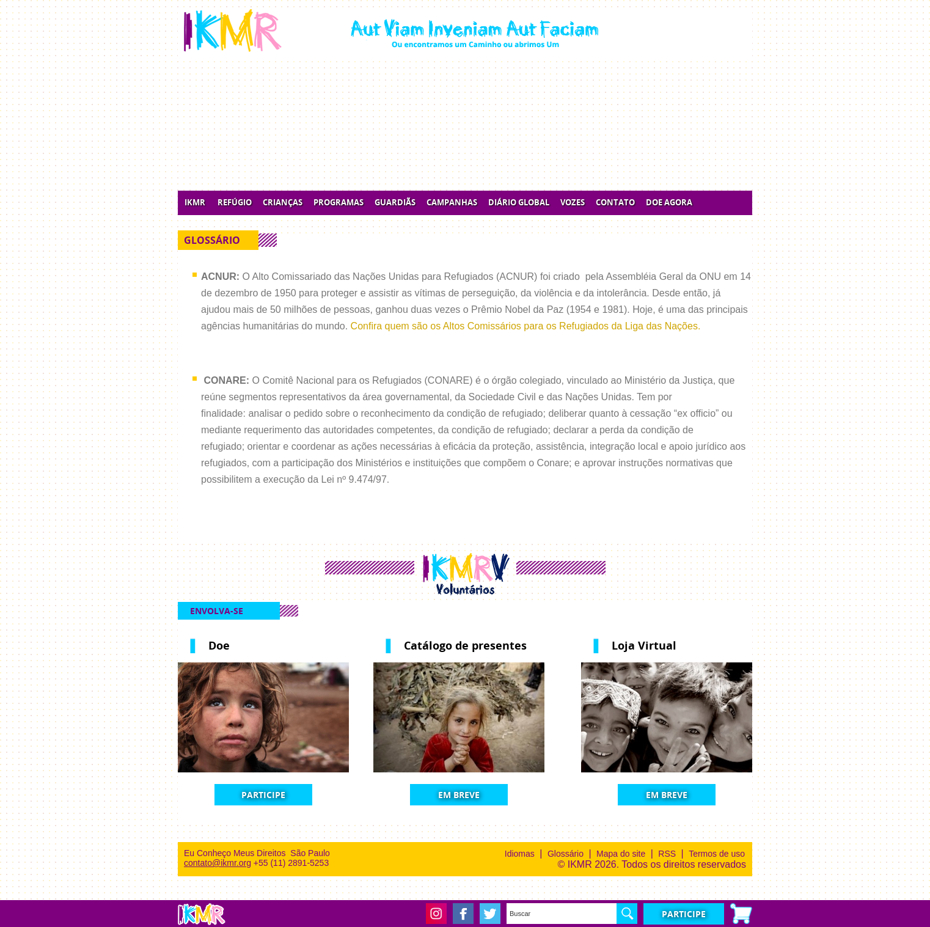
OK (627, 913)
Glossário (565, 854)
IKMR (195, 202)
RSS (667, 854)
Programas (338, 202)
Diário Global (518, 202)
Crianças (282, 202)
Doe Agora (669, 202)
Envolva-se (216, 611)
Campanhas (452, 202)
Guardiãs (395, 202)
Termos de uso (717, 854)
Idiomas (520, 854)
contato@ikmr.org (217, 863)
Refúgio (235, 202)
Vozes (572, 202)
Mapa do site (620, 854)
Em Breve (459, 795)
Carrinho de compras (741, 913)
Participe (263, 795)
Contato (615, 202)
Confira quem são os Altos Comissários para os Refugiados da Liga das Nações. (526, 326)
